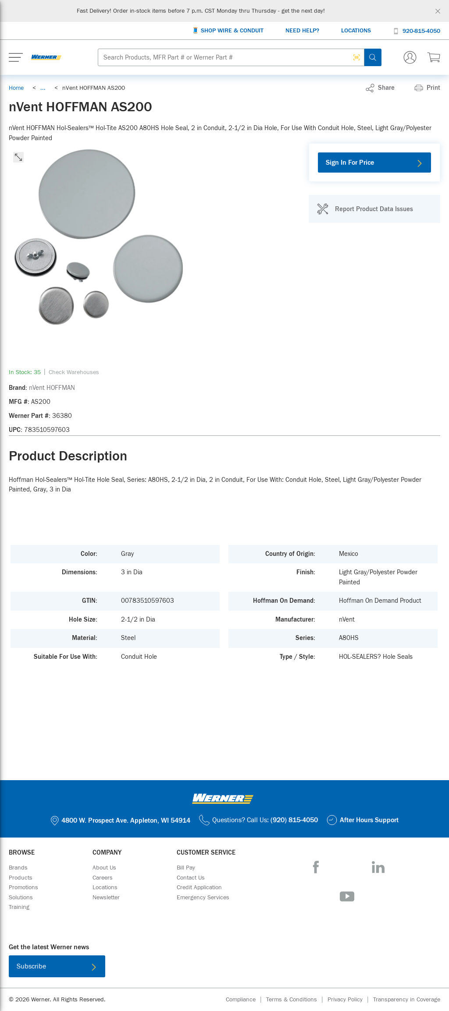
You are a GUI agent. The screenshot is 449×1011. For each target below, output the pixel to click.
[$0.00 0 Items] (433, 57)
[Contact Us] (191, 878)
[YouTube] (347, 896)
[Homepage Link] (46, 57)
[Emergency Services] (203, 897)
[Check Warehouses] (74, 372)
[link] (43, 88)
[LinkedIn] (378, 867)
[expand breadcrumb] (43, 88)
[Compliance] (246, 1000)
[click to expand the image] (18, 157)
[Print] (427, 88)
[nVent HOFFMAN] (52, 388)
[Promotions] (23, 887)
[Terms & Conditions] (297, 1000)
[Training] (19, 907)
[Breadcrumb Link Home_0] (16, 88)
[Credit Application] (199, 887)
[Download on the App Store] (196, 968)
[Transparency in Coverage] (406, 999)
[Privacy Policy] (350, 1000)
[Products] (20, 878)
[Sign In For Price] (374, 162)
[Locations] (356, 31)
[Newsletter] (106, 897)
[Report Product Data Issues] (365, 209)
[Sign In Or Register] (410, 57)
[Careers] (103, 878)
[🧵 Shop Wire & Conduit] (228, 31)
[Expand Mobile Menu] (16, 57)
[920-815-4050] (416, 30)
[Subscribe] (57, 966)
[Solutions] (21, 897)
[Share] (380, 88)
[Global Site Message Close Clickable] (437, 11)
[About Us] (104, 868)
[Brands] (18, 868)
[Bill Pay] (186, 868)
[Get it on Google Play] (253, 968)
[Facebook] (316, 867)
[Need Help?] (302, 31)
